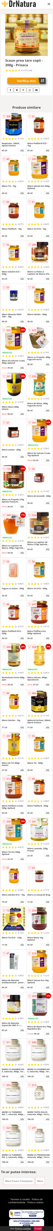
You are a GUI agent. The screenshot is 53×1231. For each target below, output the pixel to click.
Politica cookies (35, 1202)
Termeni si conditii (20, 1199)
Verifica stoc (31, 81)
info (22, 150)
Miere (40, 1181)
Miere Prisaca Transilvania (19, 1181)
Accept (38, 1228)
